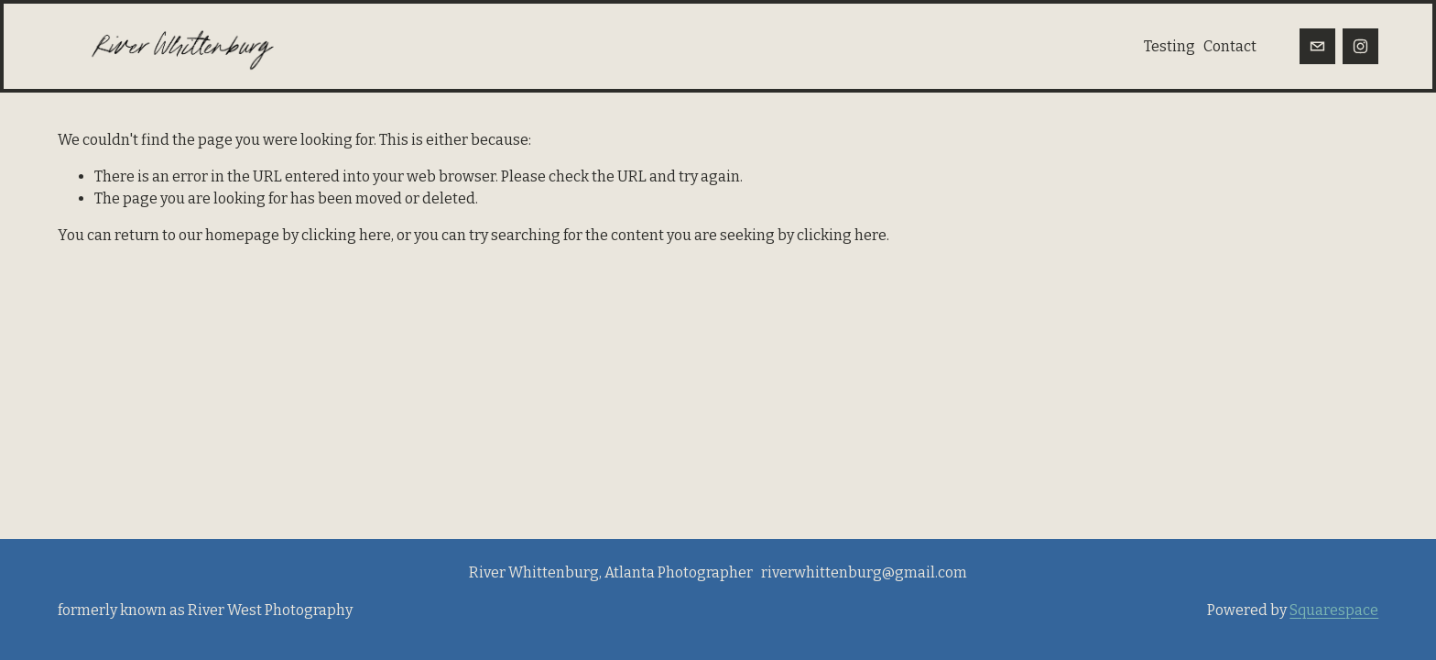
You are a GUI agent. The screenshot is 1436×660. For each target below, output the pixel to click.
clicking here (346, 235)
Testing (1169, 46)
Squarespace (1333, 610)
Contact (1229, 46)
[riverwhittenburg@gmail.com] (1317, 46)
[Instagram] (1360, 46)
